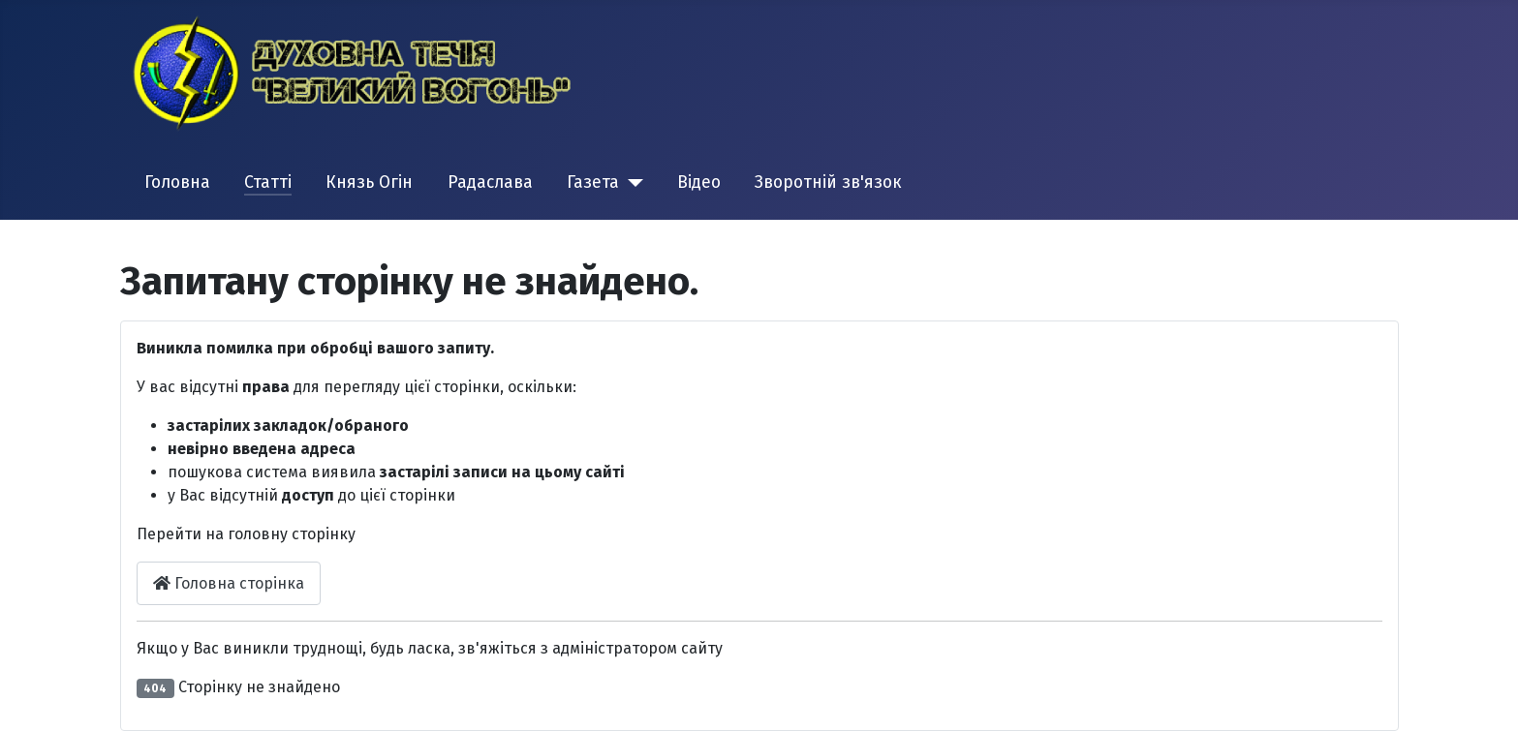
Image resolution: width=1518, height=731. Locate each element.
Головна (177, 182)
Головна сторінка (228, 583)
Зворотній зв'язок (828, 182)
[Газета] (631, 183)
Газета (593, 182)
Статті (268, 182)
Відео (699, 182)
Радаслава (490, 182)
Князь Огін (369, 182)
